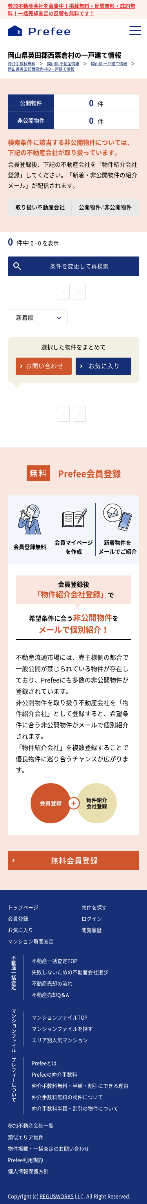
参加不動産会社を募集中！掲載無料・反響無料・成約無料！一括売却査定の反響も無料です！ (71, 9)
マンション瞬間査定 (31, 941)
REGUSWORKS (57, 1196)
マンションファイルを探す (62, 1028)
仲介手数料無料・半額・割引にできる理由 (80, 1085)
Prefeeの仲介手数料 (54, 1074)
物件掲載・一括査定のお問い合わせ (48, 1148)
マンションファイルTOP (60, 1017)
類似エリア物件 (26, 1137)
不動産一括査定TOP (55, 960)
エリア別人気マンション (60, 1040)
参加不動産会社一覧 (31, 1125)
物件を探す (94, 907)
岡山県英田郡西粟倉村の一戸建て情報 (41, 69)
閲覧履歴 (92, 929)
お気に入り (20, 929)
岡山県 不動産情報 (63, 63)
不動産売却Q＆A (50, 994)
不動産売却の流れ (52, 983)
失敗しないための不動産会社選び (70, 972)
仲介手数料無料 (21, 63)
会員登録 (18, 918)
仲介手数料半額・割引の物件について (75, 1108)
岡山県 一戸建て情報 (109, 63)
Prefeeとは (44, 1063)
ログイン (92, 918)
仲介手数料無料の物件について (67, 1097)
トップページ (23, 907)
